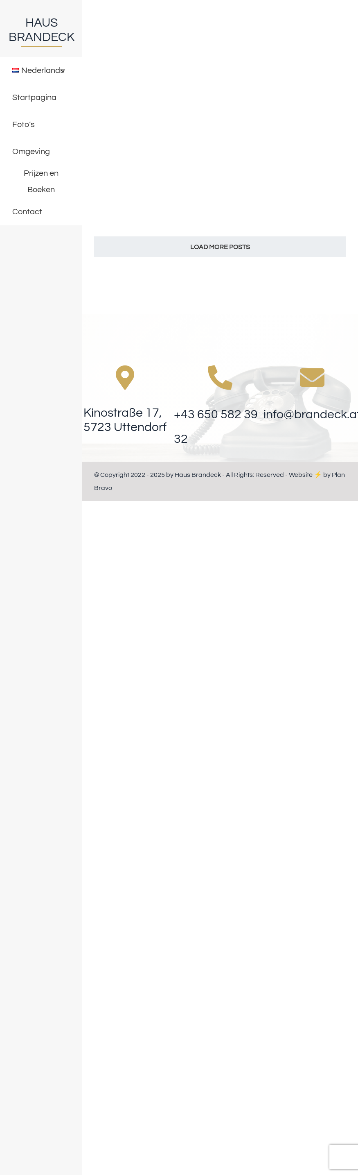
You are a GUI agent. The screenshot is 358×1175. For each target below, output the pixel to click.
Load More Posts (220, 247)
